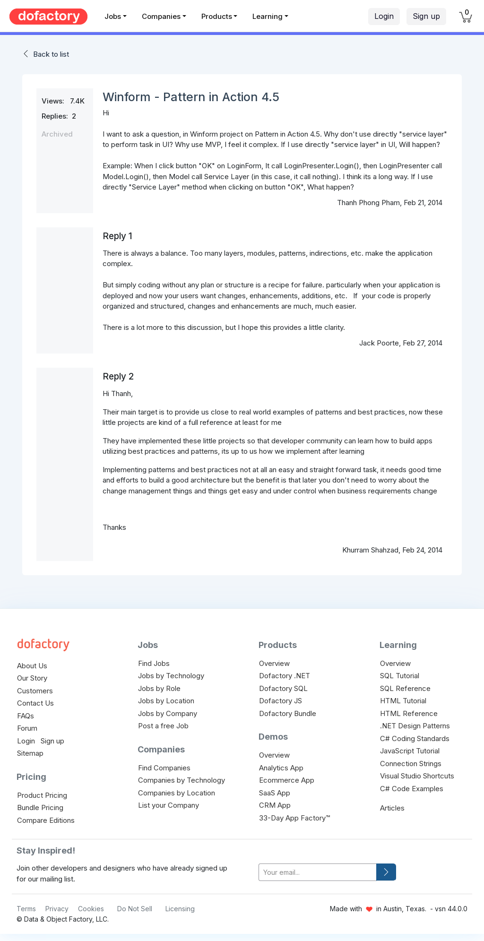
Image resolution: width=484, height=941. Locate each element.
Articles (392, 807)
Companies (161, 16)
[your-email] (318, 872)
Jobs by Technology (171, 675)
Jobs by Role (159, 688)
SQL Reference (405, 688)
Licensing (180, 909)
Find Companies (164, 767)
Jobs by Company (167, 713)
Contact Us (35, 703)
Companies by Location (176, 792)
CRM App (275, 805)
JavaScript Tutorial (410, 750)
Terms (26, 909)
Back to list (51, 54)
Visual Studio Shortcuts (417, 775)
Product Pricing (42, 795)
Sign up (426, 16)
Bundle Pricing (40, 807)
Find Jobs (154, 663)
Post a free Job (163, 725)
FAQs (25, 715)
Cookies (91, 909)
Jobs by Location (166, 700)
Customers (35, 690)
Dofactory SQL (283, 688)
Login (384, 16)
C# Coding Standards (414, 738)
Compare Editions (46, 820)
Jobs (112, 16)
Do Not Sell (134, 909)
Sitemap (30, 753)
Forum (27, 728)
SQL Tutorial (399, 675)
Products (216, 16)
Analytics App (281, 767)
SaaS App (274, 792)
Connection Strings (410, 763)
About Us (32, 665)
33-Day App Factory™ (294, 817)
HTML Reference (409, 713)
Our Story (32, 677)
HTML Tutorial (403, 700)
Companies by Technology (181, 780)
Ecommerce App (286, 780)
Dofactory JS (280, 700)
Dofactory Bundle (287, 713)
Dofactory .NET (284, 675)
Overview (274, 663)
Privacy (57, 909)
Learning (267, 16)
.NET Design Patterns (415, 725)
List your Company (168, 805)
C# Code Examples (411, 788)
